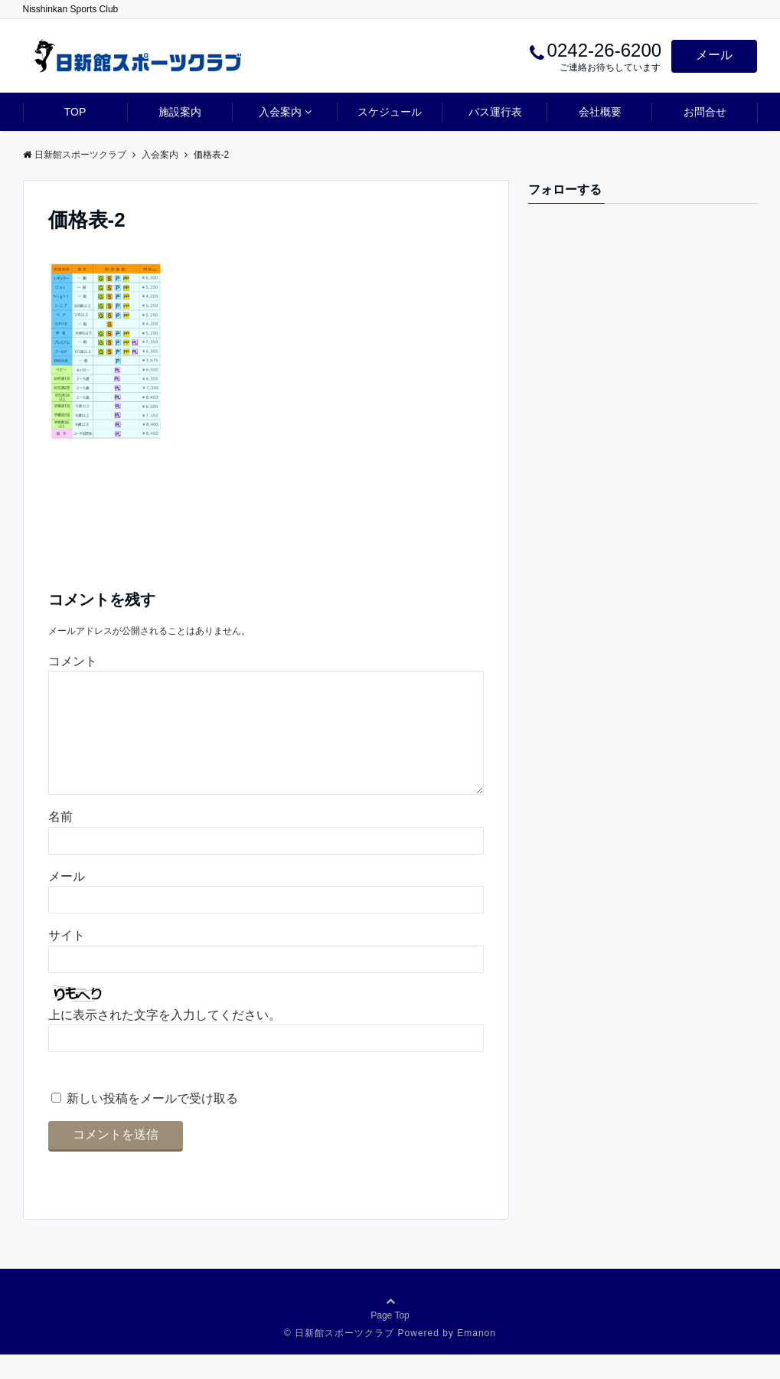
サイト (66, 959)
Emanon (476, 1357)
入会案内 (280, 112)
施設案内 (179, 112)
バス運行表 (495, 112)
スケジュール (389, 112)
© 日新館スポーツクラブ (339, 1357)
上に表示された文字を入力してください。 (164, 1039)
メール (714, 54)
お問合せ (705, 112)
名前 (60, 841)
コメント (72, 661)
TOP (75, 112)
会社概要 (600, 112)
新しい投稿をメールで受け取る (152, 1122)
